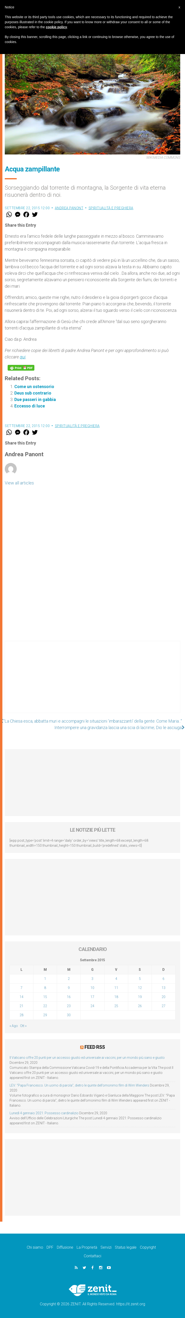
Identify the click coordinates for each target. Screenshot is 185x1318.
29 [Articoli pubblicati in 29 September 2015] (45, 1015)
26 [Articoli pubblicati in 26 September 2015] (140, 1006)
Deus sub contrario (32, 392)
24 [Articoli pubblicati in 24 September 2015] (92, 1006)
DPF (50, 1247)
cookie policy (56, 27)
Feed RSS (95, 1047)
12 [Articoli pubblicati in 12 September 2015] (140, 988)
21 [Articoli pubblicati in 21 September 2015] (21, 1006)
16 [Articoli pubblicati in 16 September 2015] (69, 997)
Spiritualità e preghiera (111, 208)
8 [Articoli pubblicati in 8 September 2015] (45, 988)
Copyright (148, 1247)
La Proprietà (87, 1247)
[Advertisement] (92, 681)
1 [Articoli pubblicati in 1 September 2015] (45, 979)
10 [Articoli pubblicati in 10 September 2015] (92, 988)
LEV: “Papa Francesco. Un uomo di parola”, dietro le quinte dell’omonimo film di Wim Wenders (79, 1085)
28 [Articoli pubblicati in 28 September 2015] (21, 1015)
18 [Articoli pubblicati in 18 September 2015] (116, 997)
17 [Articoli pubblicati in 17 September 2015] (92, 997)
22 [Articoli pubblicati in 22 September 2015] (45, 1006)
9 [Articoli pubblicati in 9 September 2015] (69, 988)
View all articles (19, 482)
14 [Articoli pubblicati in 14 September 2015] (21, 997)
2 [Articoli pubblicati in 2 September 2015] (69, 979)
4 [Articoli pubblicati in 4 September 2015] (116, 979)
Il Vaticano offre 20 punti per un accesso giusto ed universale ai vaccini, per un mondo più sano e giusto (87, 1058)
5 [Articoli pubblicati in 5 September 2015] (140, 979)
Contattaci (92, 1256)
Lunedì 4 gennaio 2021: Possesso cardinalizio (44, 1113)
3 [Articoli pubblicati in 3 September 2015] (92, 979)
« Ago (14, 1026)
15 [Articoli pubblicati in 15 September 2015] (45, 997)
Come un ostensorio (34, 386)
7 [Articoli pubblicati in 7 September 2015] (21, 988)
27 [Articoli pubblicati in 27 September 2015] (163, 1006)
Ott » (23, 1026)
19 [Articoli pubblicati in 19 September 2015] (140, 997)
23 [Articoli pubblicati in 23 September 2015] (69, 1006)
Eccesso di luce (29, 405)
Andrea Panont (69, 208)
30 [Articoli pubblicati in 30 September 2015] (69, 1015)
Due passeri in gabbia (35, 399)
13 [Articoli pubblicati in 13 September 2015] (163, 988)
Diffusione (65, 1247)
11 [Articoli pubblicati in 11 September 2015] (116, 988)
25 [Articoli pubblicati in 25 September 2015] (116, 1006)
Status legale (126, 1247)
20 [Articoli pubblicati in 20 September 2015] (163, 997)
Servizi (105, 1247)
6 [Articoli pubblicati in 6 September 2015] (163, 979)
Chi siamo (35, 1247)
